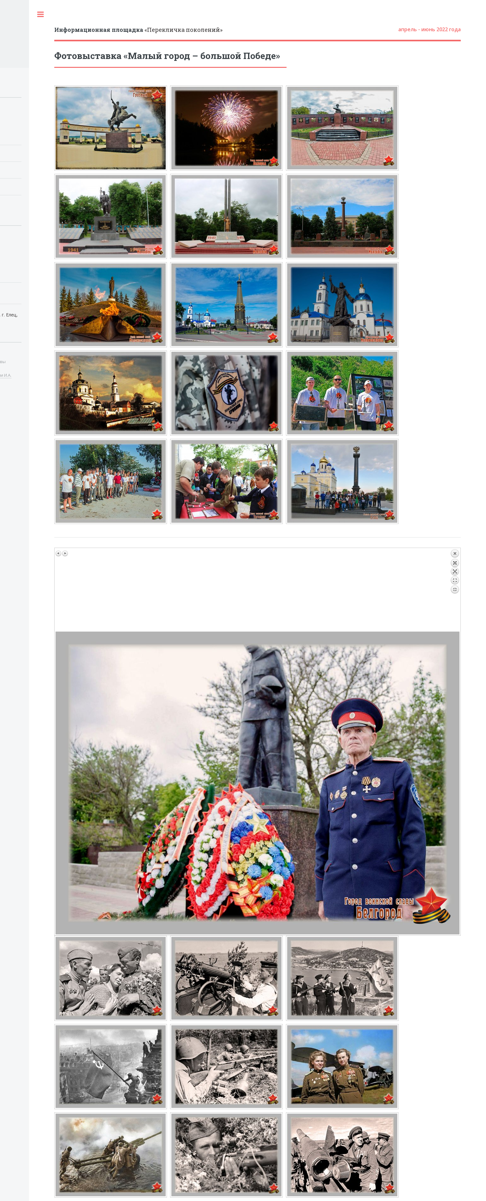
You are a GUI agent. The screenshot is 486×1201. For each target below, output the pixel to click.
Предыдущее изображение (59, 553)
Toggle (40, 14)
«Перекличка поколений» (138, 29)
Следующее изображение (65, 553)
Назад (454, 590)
